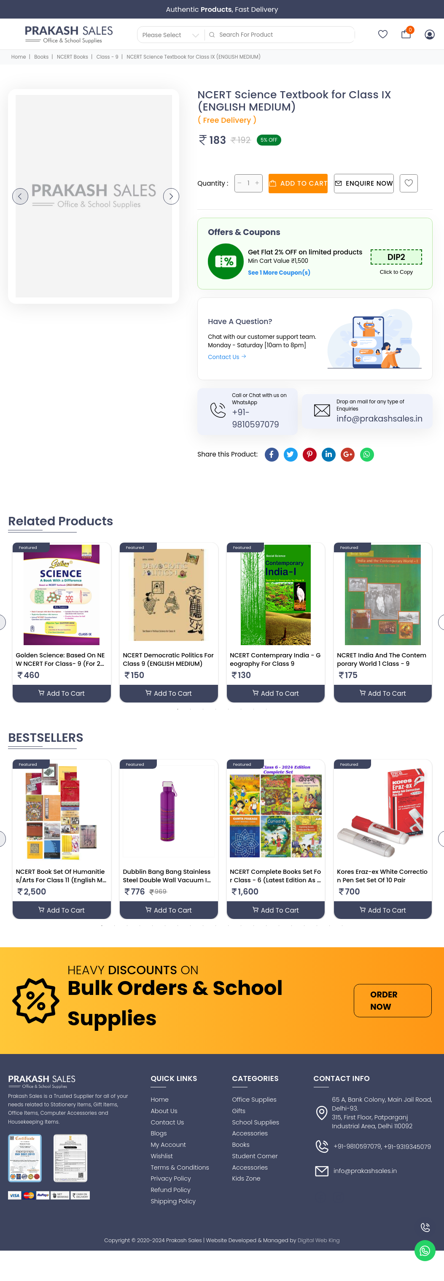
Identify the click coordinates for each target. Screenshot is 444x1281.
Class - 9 (107, 57)
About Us (164, 1112)
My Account (168, 1146)
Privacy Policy (171, 1180)
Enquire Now (372, 182)
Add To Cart (61, 693)
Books (41, 57)
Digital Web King (319, 1241)
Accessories (250, 1135)
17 (304, 927)
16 (292, 927)
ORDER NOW (383, 1002)
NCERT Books (72, 57)
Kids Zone (246, 1180)
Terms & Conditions (180, 1169)
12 (241, 927)
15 (279, 927)
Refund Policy (171, 1191)
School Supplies (256, 1123)
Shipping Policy (173, 1202)
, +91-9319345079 (406, 1148)
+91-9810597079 (347, 1148)
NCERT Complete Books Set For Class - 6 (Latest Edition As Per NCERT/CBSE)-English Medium (275, 886)
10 (216, 927)
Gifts (239, 1112)
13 (254, 927)
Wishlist (162, 1157)
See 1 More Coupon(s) (279, 272)
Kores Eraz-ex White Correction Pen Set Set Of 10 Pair (382, 877)
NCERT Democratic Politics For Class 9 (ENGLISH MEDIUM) (168, 659)
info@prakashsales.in (379, 418)
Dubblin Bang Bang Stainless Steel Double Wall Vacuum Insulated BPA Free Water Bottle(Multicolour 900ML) (168, 886)
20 (342, 927)
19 (330, 927)
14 (266, 927)
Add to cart (301, 182)
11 (228, 927)
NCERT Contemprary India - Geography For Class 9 (275, 659)
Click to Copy (396, 271)
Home (18, 57)
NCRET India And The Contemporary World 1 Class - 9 (381, 659)
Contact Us (227, 356)
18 (317, 927)
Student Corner (255, 1157)
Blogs (159, 1135)
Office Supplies (254, 1101)
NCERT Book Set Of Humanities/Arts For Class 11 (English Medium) (61, 882)
